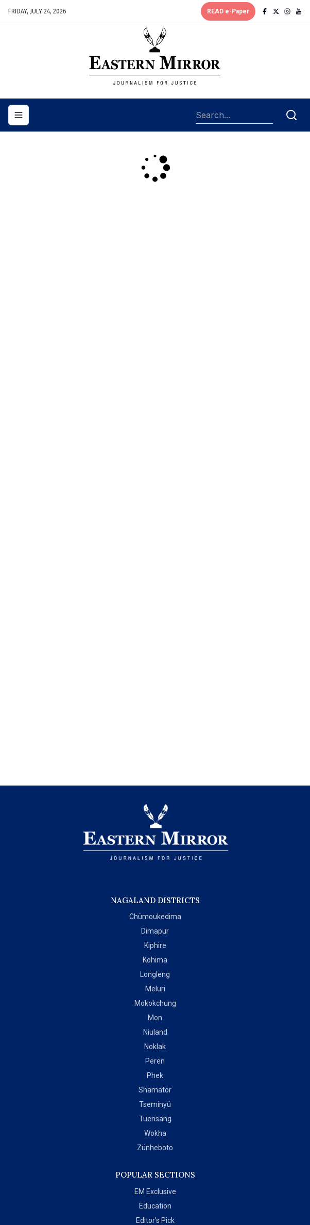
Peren (155, 1061)
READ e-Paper (228, 11)
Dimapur (155, 931)
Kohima (155, 960)
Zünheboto (155, 1148)
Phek (155, 1075)
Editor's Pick (155, 1220)
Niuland (155, 1032)
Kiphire (155, 945)
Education (155, 1206)
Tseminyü (155, 1104)
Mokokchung (155, 1003)
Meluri (155, 989)
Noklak (155, 1046)
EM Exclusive (155, 1191)
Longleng (155, 974)
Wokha (155, 1133)
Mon (155, 1018)
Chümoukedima (155, 916)
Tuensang (155, 1119)
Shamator (155, 1090)
